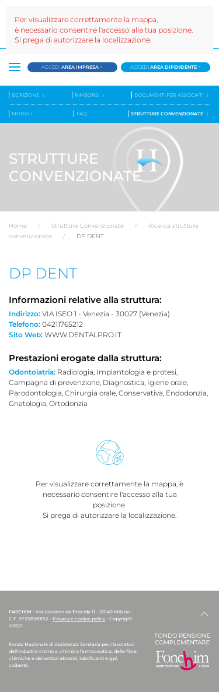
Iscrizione (29, 95)
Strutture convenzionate (170, 114)
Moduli (22, 113)
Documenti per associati (172, 95)
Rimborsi (90, 95)
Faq (82, 113)
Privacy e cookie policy (79, 619)
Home (18, 226)
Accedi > (72, 67)
